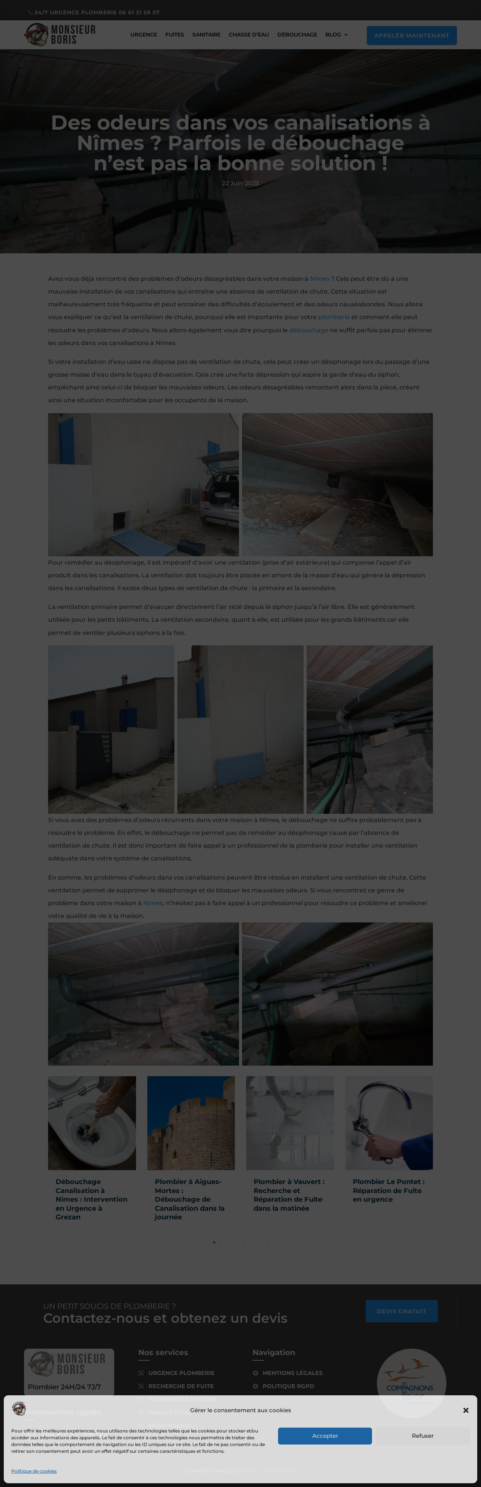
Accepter (325, 1435)
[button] (466, 1410)
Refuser (423, 1435)
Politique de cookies (34, 1471)
